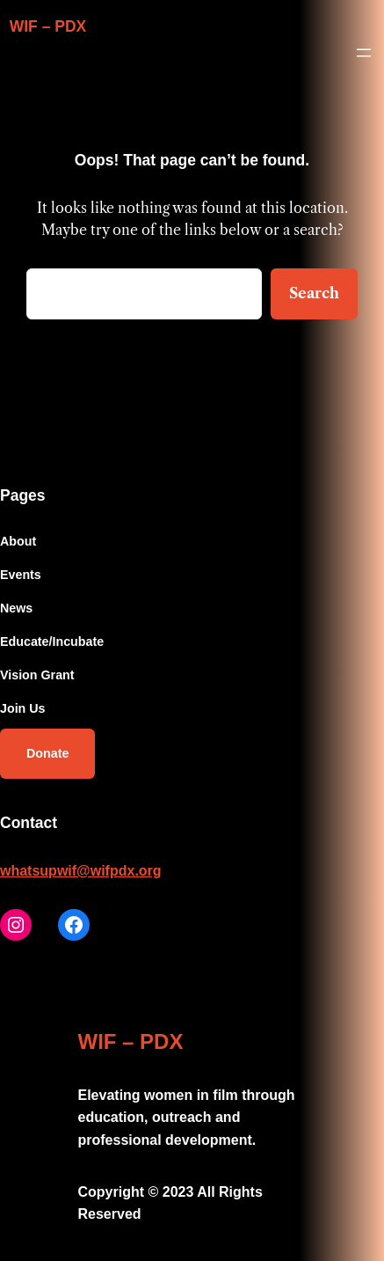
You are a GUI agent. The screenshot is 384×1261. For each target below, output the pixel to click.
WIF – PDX (48, 26)
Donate (47, 753)
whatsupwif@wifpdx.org (81, 870)
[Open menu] (363, 52)
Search (314, 293)
